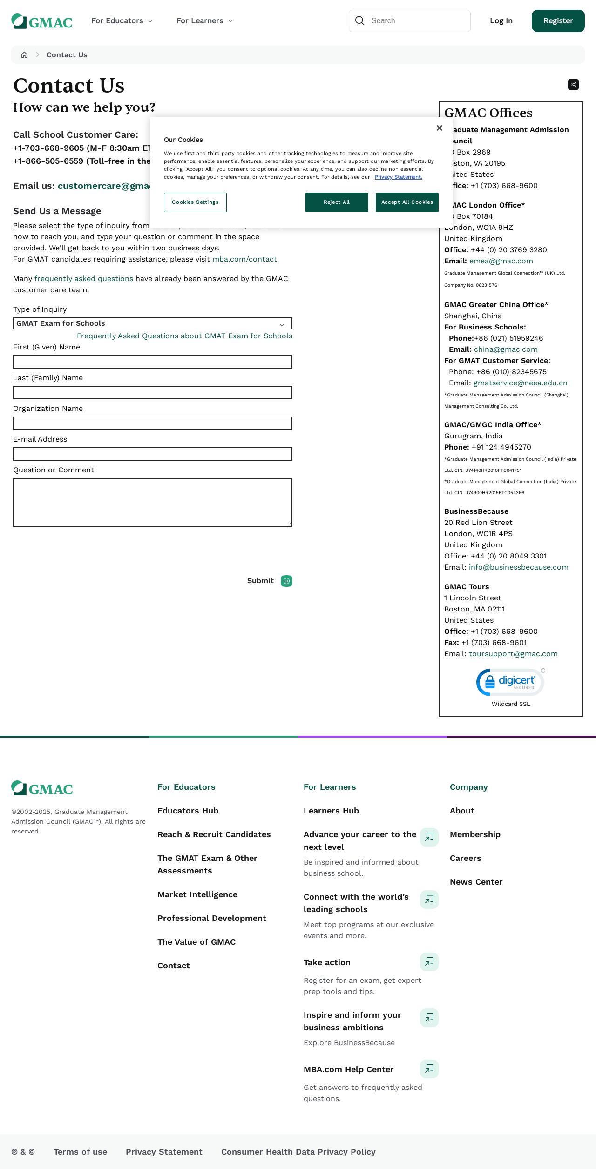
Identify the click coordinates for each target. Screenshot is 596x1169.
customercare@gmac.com (117, 185)
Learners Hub (331, 810)
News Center (476, 882)
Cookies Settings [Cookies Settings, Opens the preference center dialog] (195, 202)
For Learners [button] (205, 20)
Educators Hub (187, 810)
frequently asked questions (83, 278)
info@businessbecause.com (519, 567)
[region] (301, 172)
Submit (260, 580)
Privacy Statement (164, 1151)
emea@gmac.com (501, 260)
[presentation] (84, 557)
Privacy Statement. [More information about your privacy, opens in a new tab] (398, 177)
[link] (511, 684)
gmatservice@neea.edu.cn (521, 382)
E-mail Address (40, 439)
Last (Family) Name (48, 377)
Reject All (337, 202)
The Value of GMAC (196, 942)
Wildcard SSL (511, 703)
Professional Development (211, 918)
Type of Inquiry (40, 309)
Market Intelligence (197, 894)
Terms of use (80, 1151)
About (462, 810)
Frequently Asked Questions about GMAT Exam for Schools (184, 335)
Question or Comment (53, 469)
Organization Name (48, 408)
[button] (24, 54)
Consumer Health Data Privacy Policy (298, 1151)
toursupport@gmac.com (513, 653)
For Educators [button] (122, 20)
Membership (475, 834)
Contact (173, 965)
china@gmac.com (506, 349)
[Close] (439, 128)
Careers (465, 858)
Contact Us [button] (67, 54)
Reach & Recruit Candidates (214, 834)
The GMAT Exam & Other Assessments (207, 864)
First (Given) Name (46, 347)
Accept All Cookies (407, 202)
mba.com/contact (244, 259)
